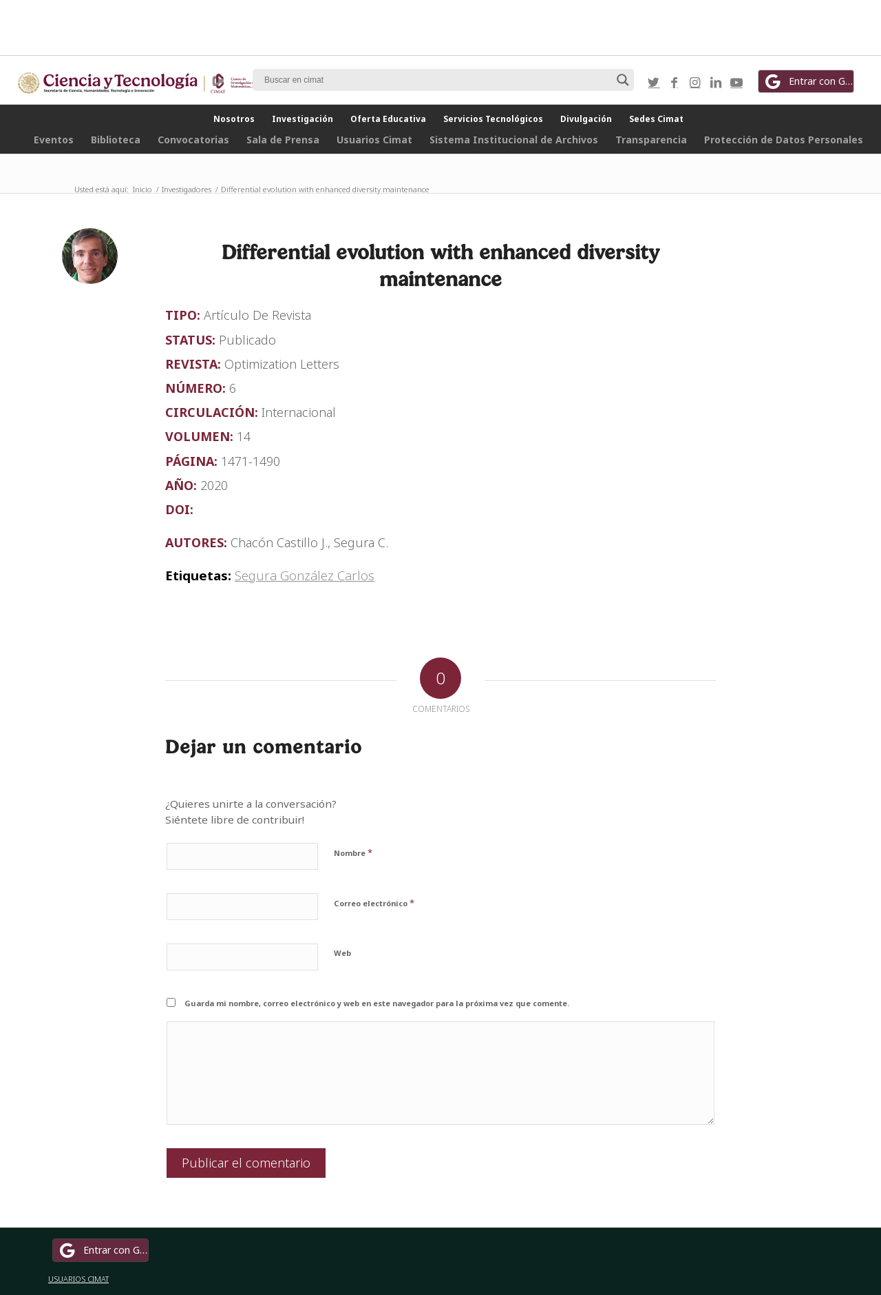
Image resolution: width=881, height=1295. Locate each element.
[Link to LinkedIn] (715, 82)
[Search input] (437, 80)
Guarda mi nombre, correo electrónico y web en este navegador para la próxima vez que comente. (376, 1003)
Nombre (353, 852)
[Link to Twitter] (654, 82)
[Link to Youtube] (736, 82)
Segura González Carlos (304, 575)
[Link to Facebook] (674, 82)
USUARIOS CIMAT (78, 1279)
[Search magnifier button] (623, 80)
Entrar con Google (808, 81)
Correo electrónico (374, 903)
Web (342, 953)
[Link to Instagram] (695, 82)
